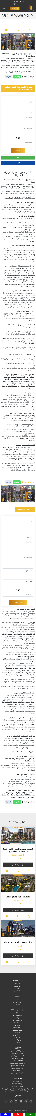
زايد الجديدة (17, 1037)
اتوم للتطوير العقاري (17, 1058)
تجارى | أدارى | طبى (17, 1002)
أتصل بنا (8, 76)
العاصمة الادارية (17, 1013)
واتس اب (17, 76)
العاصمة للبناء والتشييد (17, 1061)
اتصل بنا (17, 989)
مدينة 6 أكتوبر (17, 1028)
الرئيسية (17, 984)
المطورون (17, 991)
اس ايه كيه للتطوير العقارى (17, 1063)
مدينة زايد (17, 1025)
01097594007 (18, 1)
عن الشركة (17, 986)
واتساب (18, 157)
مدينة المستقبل (17, 1030)
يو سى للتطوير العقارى (17, 1051)
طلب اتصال (15, 8)
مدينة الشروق (17, 1035)
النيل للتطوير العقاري (17, 1073)
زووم (18, 162)
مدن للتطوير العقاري (17, 1068)
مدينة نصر (17, 1033)
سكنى (17, 1000)
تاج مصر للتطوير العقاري (17, 1056)
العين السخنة (17, 1018)
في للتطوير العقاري (17, 1071)
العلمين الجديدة (17, 1015)
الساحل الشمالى (17, 1023)
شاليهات (17, 1004)
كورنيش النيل (17, 1042)
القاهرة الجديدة (17, 1020)
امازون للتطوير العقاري (17, 1066)
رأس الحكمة (17, 1040)
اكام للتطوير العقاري (17, 1053)
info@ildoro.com (18, 4)
